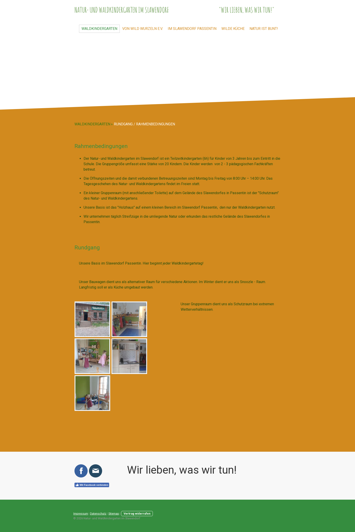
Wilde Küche (233, 28)
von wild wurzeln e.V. (142, 28)
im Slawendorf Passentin (192, 28)
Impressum (80, 513)
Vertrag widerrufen (137, 513)
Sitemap (113, 513)
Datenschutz (98, 513)
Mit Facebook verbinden (91, 485)
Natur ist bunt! (263, 28)
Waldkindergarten (99, 28)
